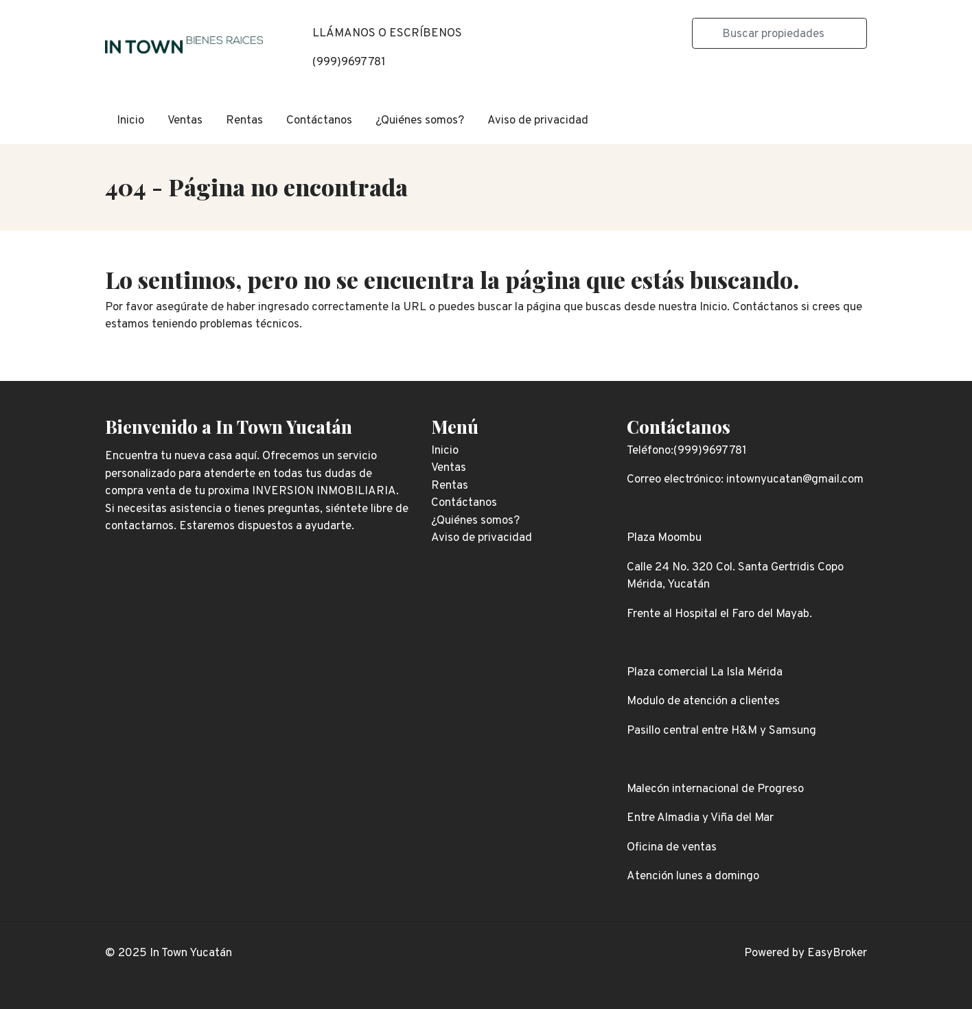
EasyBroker (837, 953)
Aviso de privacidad (537, 120)
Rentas (244, 120)
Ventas (184, 120)
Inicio (130, 120)
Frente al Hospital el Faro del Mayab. (719, 614)
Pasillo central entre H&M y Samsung (721, 731)
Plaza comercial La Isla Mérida (705, 672)
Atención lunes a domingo (693, 876)
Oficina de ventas (672, 847)
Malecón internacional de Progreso (715, 789)
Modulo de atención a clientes (703, 701)
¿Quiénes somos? (419, 120)
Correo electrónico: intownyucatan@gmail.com (745, 479)
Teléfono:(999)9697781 (687, 451)
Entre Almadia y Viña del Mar (700, 818)
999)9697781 (351, 62)
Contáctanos (319, 120)
